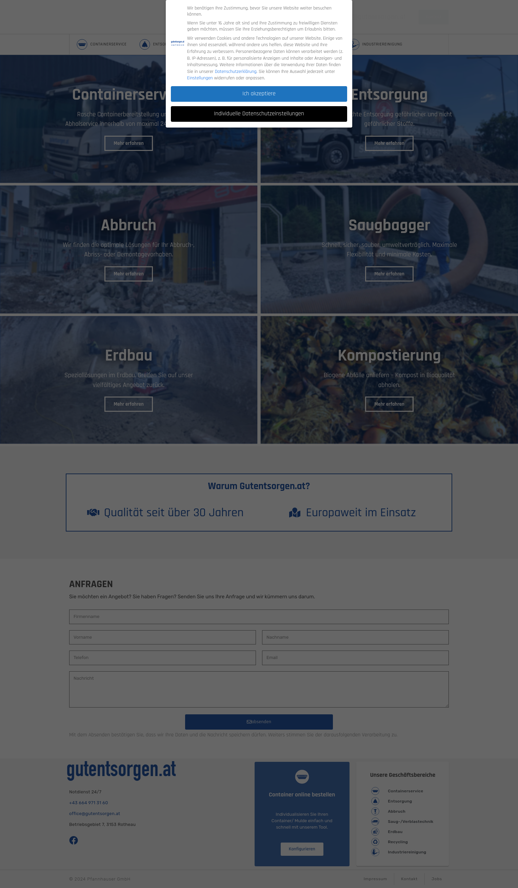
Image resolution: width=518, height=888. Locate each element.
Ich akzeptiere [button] (259, 84)
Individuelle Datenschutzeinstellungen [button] (259, 104)
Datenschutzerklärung (236, 62)
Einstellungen (200, 68)
